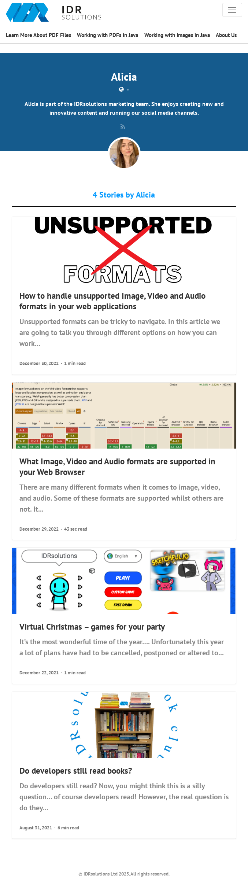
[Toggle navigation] (232, 10)
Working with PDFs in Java (107, 35)
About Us (226, 35)
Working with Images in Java (177, 35)
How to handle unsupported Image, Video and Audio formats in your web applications (112, 301)
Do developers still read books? (75, 770)
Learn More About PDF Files (38, 35)
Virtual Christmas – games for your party (92, 626)
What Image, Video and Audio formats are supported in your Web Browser (117, 466)
